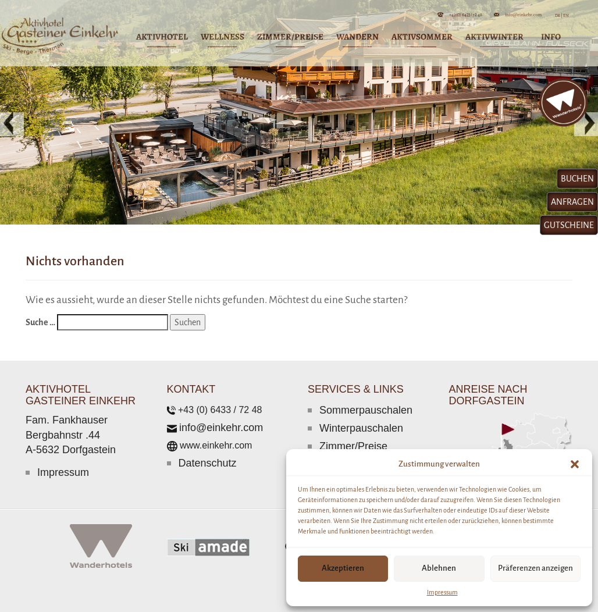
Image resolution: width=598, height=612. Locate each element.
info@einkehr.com (523, 14)
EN (566, 15)
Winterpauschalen (361, 428)
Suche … (40, 322)
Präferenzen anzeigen (535, 568)
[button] (575, 464)
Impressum (442, 592)
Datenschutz (208, 463)
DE (559, 15)
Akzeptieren (343, 568)
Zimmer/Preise (353, 446)
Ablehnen (439, 568)
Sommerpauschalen (365, 410)
